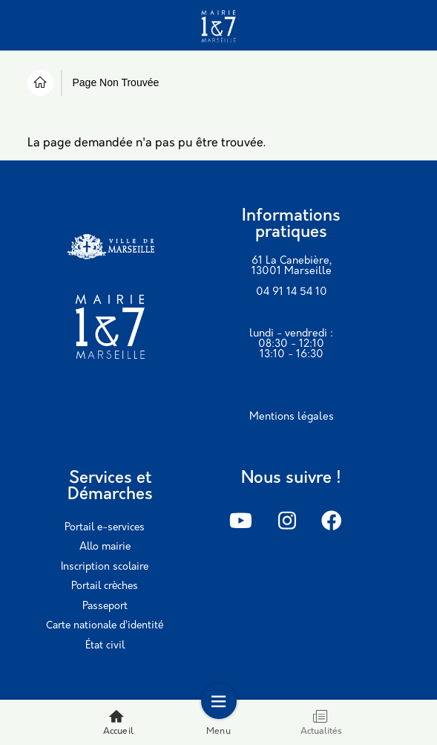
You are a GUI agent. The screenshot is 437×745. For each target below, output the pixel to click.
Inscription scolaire (104, 567)
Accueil (118, 722)
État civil (105, 646)
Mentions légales (291, 417)
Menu (218, 722)
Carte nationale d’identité (104, 626)
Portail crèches (104, 586)
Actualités (321, 722)
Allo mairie (105, 547)
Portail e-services (105, 528)
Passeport (105, 606)
